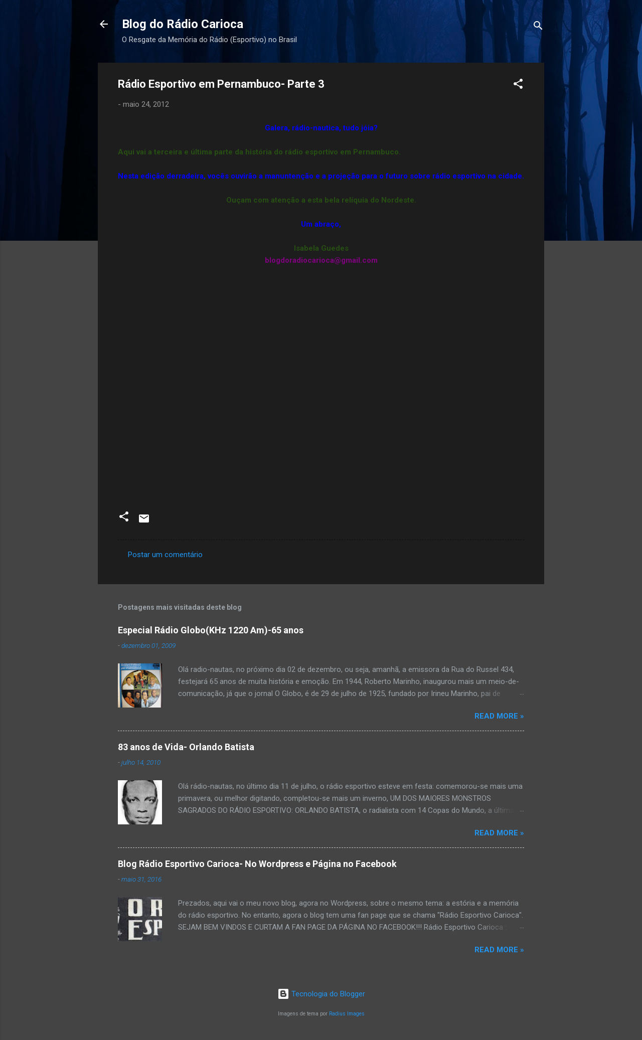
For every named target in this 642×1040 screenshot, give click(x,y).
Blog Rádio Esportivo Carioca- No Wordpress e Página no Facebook (257, 863)
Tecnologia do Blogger (321, 993)
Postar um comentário (165, 554)
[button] (518, 85)
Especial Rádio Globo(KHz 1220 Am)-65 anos (210, 630)
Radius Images (347, 1013)
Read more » (499, 716)
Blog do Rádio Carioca (182, 24)
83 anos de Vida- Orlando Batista (186, 747)
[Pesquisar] (538, 27)
